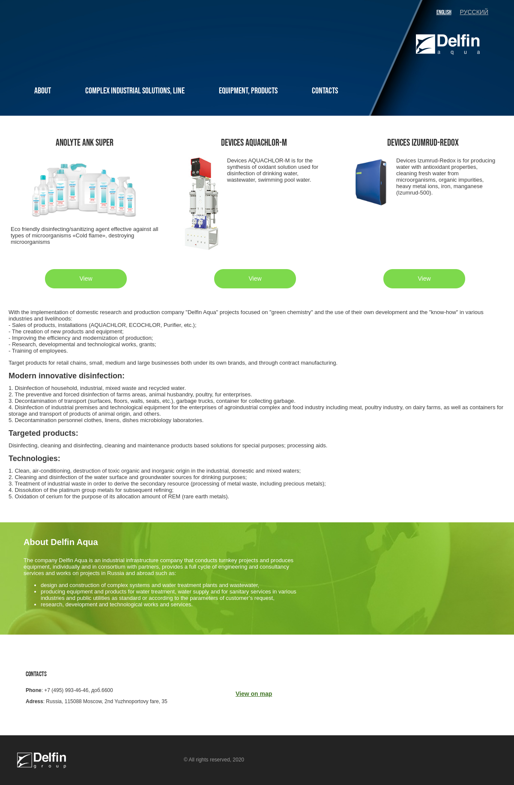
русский (474, 12)
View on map (254, 693)
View (85, 278)
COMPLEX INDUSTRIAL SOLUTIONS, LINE (135, 91)
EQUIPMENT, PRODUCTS (248, 91)
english (443, 12)
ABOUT (42, 91)
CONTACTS (325, 91)
